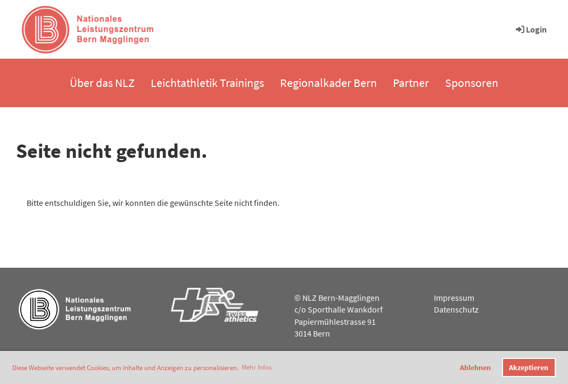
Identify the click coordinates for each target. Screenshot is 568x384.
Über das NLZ (102, 82)
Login (530, 29)
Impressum (454, 297)
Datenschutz (456, 309)
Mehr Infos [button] (256, 367)
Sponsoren (471, 82)
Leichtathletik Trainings (207, 82)
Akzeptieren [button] (528, 367)
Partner (411, 82)
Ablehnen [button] (475, 367)
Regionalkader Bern (328, 82)
